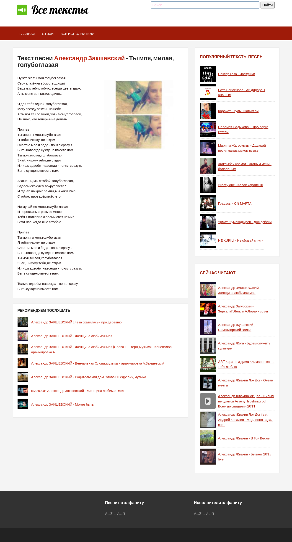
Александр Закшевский (89, 58)
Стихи (48, 34)
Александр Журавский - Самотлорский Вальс (236, 327)
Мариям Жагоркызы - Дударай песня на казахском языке (242, 148)
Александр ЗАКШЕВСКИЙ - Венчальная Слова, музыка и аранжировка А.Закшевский (98, 363)
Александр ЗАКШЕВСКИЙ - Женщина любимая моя (71, 336)
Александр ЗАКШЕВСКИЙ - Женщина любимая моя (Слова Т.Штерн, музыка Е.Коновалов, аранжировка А (101, 349)
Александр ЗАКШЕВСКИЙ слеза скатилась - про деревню (76, 322)
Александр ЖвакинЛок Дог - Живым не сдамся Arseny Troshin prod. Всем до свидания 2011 (246, 401)
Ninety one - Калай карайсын (240, 185)
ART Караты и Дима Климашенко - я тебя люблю (246, 364)
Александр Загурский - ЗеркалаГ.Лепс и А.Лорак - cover (243, 308)
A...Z (109, 513)
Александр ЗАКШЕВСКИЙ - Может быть (62, 404)
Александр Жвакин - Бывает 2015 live (244, 456)
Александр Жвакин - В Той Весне (244, 438)
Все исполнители (77, 34)
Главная (27, 34)
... (115, 513)
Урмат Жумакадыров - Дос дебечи (245, 222)
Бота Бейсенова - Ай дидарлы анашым (241, 92)
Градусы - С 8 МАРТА (235, 203)
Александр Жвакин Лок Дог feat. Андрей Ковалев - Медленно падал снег (245, 419)
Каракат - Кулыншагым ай (238, 111)
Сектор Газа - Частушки (236, 74)
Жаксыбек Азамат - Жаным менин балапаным (244, 166)
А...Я (121, 513)
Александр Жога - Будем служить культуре (244, 345)
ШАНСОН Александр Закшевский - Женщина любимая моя (77, 391)
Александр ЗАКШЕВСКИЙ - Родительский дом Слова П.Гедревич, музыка (88, 377)
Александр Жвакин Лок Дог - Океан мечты (245, 382)
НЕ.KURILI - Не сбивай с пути (241, 240)
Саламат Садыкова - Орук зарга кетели (243, 129)
